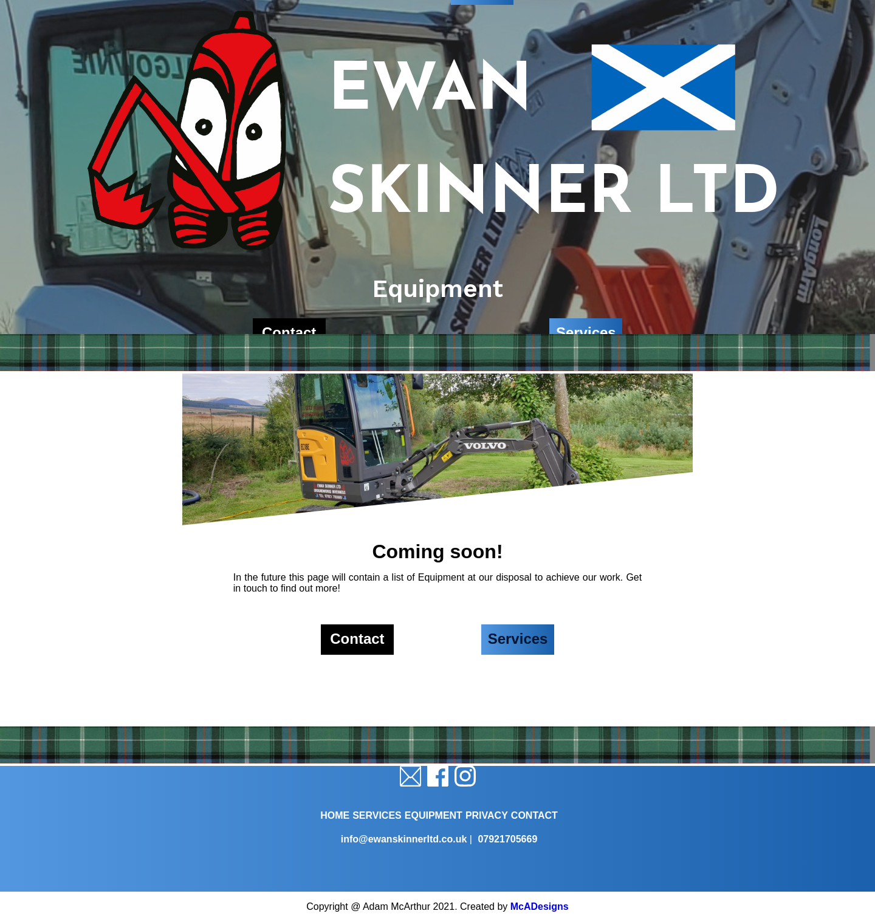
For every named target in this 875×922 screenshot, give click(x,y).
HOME (334, 815)
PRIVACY (486, 815)
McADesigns (539, 906)
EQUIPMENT (433, 815)
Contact (357, 638)
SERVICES (377, 815)
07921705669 (507, 839)
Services (518, 638)
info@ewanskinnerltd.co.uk (404, 839)
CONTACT (534, 815)
